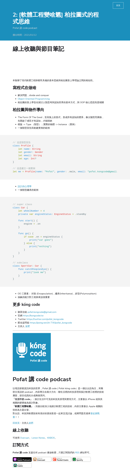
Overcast (24, 437)
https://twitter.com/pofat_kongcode (45, 319)
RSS (77, 452)
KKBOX (51, 437)
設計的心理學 (24, 186)
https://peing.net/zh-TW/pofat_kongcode (51, 322)
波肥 (27, 326)
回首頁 (16, 422)
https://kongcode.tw (33, 315)
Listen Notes (38, 437)
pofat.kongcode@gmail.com (42, 312)
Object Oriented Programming (34, 98)
